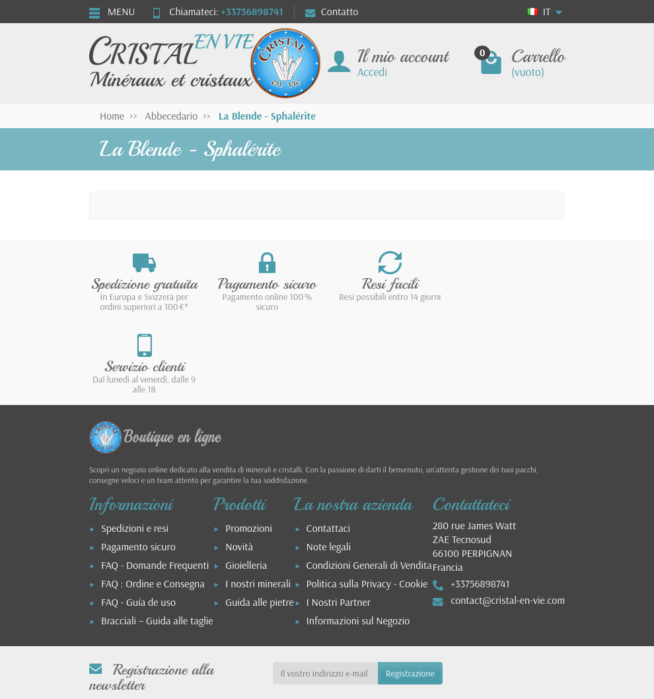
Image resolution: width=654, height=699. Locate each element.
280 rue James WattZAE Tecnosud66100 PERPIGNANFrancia (474, 464)
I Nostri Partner (339, 519)
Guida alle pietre (259, 519)
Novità (239, 463)
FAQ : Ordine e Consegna (153, 500)
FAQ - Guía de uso (138, 519)
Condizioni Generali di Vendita (369, 482)
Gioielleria (246, 482)
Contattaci (329, 445)
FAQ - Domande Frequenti (155, 482)
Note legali (329, 463)
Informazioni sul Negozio (358, 537)
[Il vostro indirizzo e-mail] (325, 590)
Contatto (332, 11)
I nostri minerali (258, 500)
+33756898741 (252, 11)
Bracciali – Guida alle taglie (157, 537)
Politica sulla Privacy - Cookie (367, 500)
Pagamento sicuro (138, 463)
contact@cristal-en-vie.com (508, 517)
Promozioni (248, 445)
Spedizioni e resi (134, 445)
